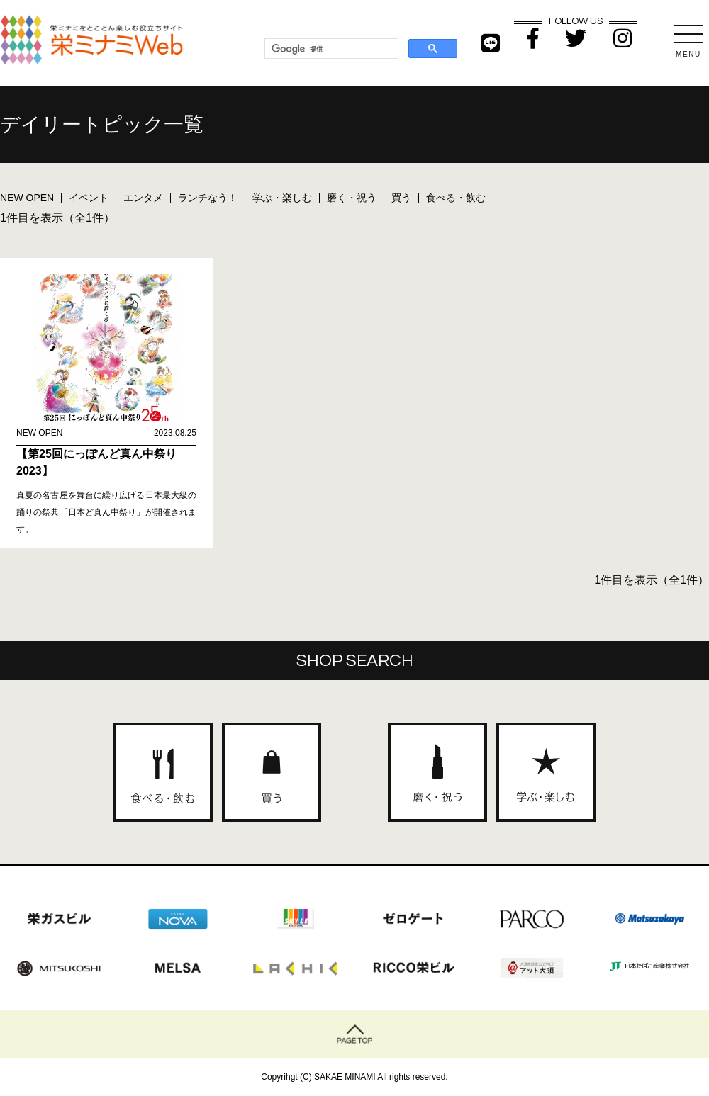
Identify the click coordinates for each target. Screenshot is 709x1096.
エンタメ (143, 197)
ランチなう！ (208, 197)
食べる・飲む (456, 197)
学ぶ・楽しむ (282, 197)
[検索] (330, 49)
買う (401, 197)
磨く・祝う (351, 197)
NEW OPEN (27, 197)
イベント (88, 197)
